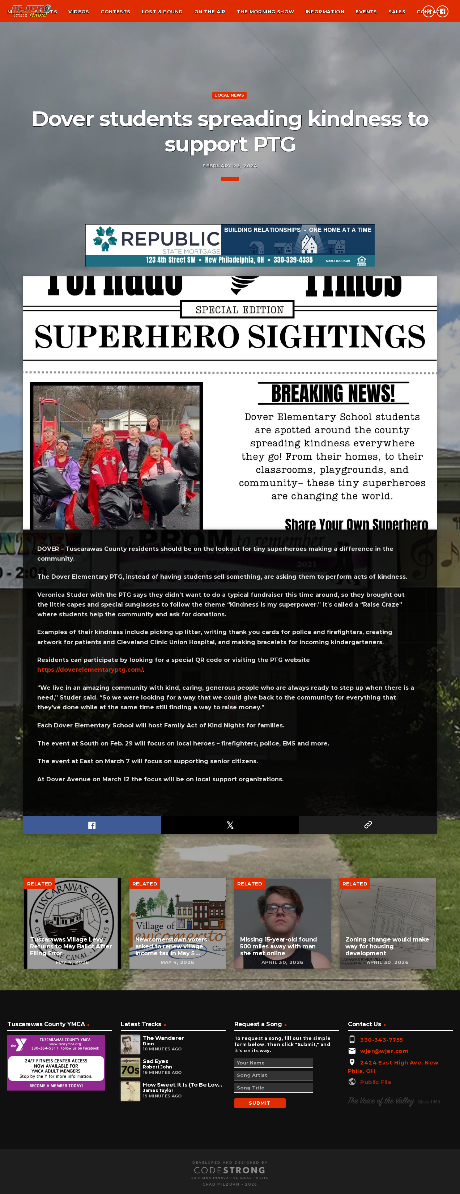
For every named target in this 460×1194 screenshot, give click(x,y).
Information (325, 11)
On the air (210, 11)
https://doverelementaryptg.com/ (89, 1002)
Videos (78, 11)
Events (366, 11)
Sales (396, 11)
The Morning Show (265, 11)
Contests (115, 11)
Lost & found (162, 11)
